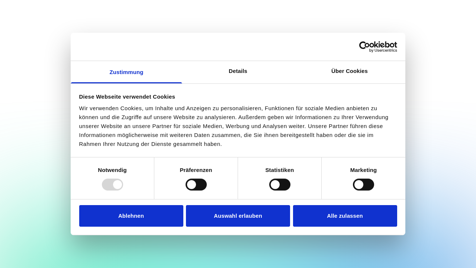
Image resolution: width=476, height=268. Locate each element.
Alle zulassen (345, 216)
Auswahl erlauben (238, 216)
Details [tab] (238, 71)
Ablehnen (131, 216)
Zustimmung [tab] (127, 72)
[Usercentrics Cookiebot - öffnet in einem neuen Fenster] (364, 46)
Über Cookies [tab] (349, 71)
